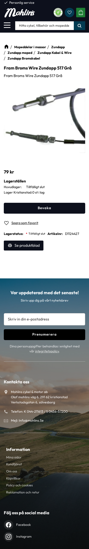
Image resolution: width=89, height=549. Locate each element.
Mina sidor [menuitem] (14, 457)
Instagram (24, 536)
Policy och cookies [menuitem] (19, 485)
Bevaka (44, 208)
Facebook (23, 525)
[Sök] (79, 25)
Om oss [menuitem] (11, 471)
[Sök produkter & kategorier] (44, 25)
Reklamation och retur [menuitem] (22, 492)
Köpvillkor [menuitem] (13, 478)
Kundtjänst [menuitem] (14, 464)
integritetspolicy (47, 351)
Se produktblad (27, 245)
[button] (7, 25)
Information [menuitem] (18, 449)
